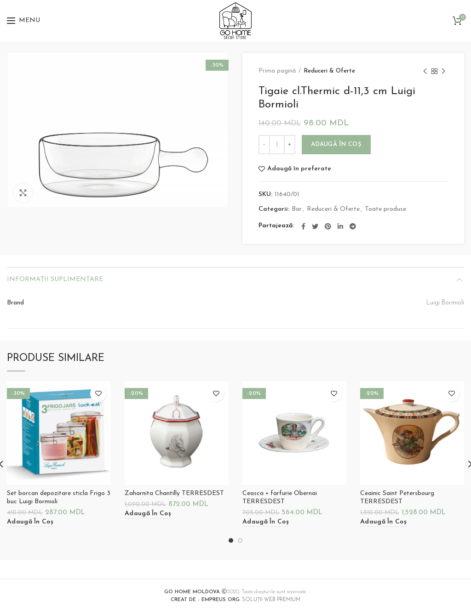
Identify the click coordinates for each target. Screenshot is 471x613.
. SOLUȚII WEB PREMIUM (235, 599)
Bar (297, 209)
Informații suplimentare (55, 279)
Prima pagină (277, 71)
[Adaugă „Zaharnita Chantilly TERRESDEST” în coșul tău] (148, 514)
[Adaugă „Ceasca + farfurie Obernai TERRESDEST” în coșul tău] (265, 522)
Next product (443, 72)
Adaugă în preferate (299, 169)
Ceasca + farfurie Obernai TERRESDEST (279, 497)
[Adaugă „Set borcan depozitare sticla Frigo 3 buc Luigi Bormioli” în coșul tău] (30, 522)
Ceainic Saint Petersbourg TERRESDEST (397, 497)
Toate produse (385, 209)
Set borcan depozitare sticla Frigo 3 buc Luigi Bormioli (58, 497)
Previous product (425, 72)
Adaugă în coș (336, 144)
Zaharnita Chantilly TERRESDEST (174, 493)
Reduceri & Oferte (329, 71)
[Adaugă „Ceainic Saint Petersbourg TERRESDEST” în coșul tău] (383, 522)
